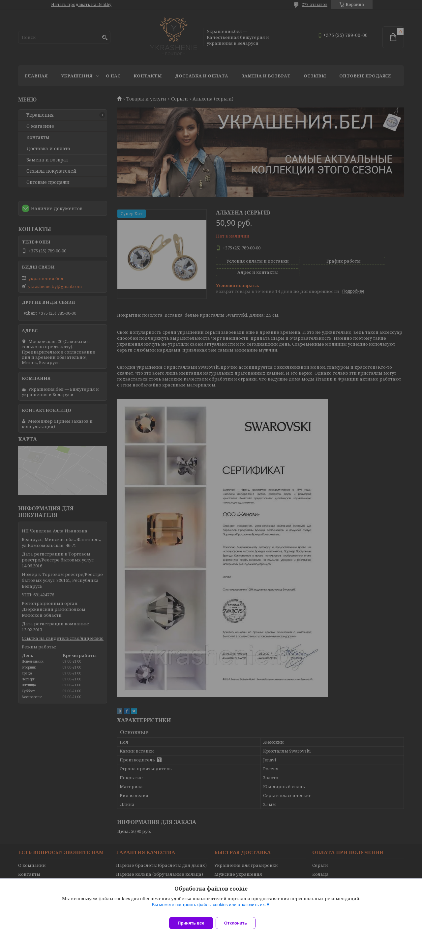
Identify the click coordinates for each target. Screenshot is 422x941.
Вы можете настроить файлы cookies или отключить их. (209, 908)
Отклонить (239, 923)
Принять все (191, 923)
